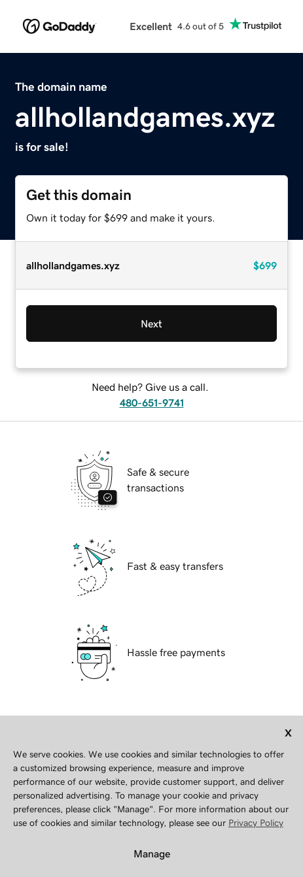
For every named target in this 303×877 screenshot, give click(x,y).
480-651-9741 (152, 402)
